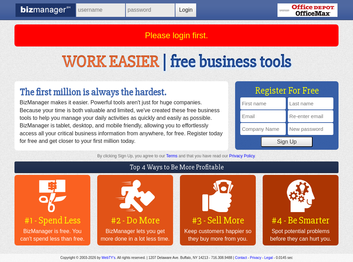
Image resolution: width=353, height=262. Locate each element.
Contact (241, 258)
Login (185, 10)
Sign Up (287, 142)
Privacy (255, 258)
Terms (172, 156)
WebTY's (108, 258)
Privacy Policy (242, 156)
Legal (268, 258)
